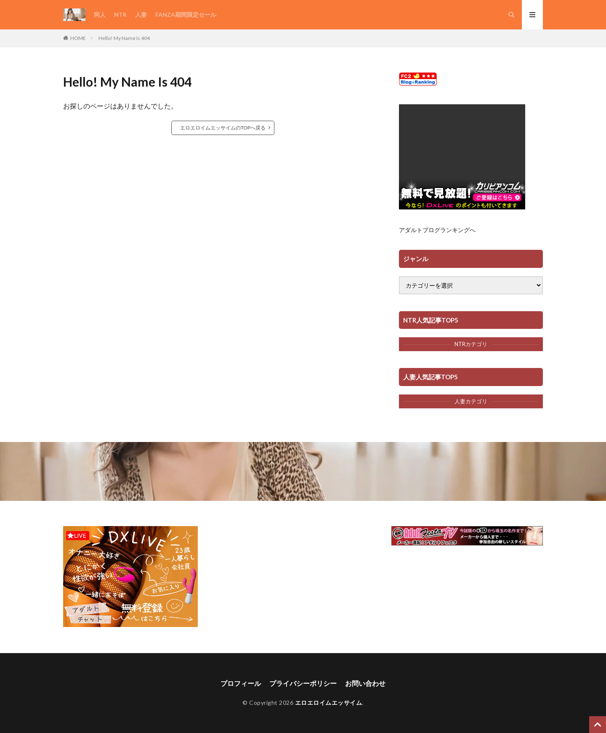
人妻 (141, 14)
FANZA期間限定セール (185, 14)
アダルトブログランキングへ (437, 229)
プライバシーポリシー (303, 683)
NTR (120, 14)
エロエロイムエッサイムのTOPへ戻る (223, 127)
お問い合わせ (365, 683)
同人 (100, 14)
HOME (78, 38)
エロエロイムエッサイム (328, 702)
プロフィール (241, 683)
